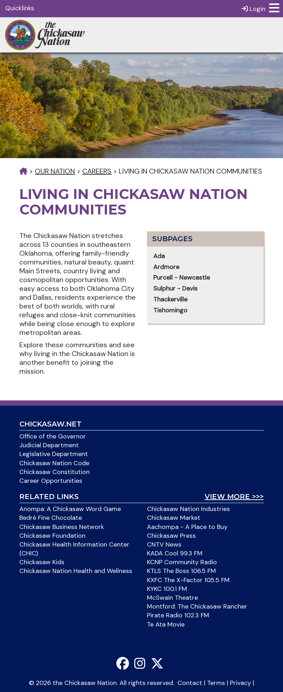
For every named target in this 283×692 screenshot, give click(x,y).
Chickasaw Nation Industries (188, 509)
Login (253, 8)
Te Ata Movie (166, 624)
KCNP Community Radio (182, 562)
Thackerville (170, 299)
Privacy (240, 683)
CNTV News (164, 544)
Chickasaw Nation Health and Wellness (75, 571)
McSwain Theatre (172, 597)
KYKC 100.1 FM (167, 589)
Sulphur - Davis (175, 288)
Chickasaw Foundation (52, 535)
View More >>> (234, 496)
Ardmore (166, 267)
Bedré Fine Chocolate (50, 517)
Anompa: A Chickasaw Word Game (70, 509)
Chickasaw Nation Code (54, 463)
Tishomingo (170, 310)
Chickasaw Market (173, 517)
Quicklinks (19, 8)
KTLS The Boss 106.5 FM (181, 571)
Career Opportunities (50, 480)
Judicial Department (49, 445)
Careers (96, 171)
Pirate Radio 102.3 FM (178, 615)
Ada (159, 256)
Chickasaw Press (171, 535)
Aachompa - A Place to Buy (187, 527)
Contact (190, 683)
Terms (216, 683)
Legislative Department (53, 454)
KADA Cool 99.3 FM (174, 553)
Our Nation (55, 171)
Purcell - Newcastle (181, 277)
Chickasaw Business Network (61, 527)
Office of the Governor (52, 436)
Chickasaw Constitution (54, 472)
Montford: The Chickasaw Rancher (197, 606)
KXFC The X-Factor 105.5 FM (188, 580)
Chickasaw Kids (41, 562)
